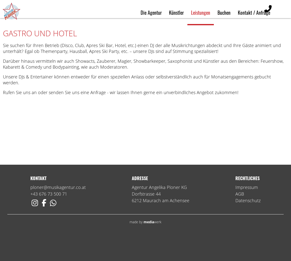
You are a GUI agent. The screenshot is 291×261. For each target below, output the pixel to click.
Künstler (176, 12)
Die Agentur (151, 12)
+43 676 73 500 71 (48, 218)
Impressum (246, 211)
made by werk (145, 246)
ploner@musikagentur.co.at (58, 211)
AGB (239, 218)
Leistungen (200, 12)
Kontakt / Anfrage (254, 12)
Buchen (224, 12)
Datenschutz (248, 224)
